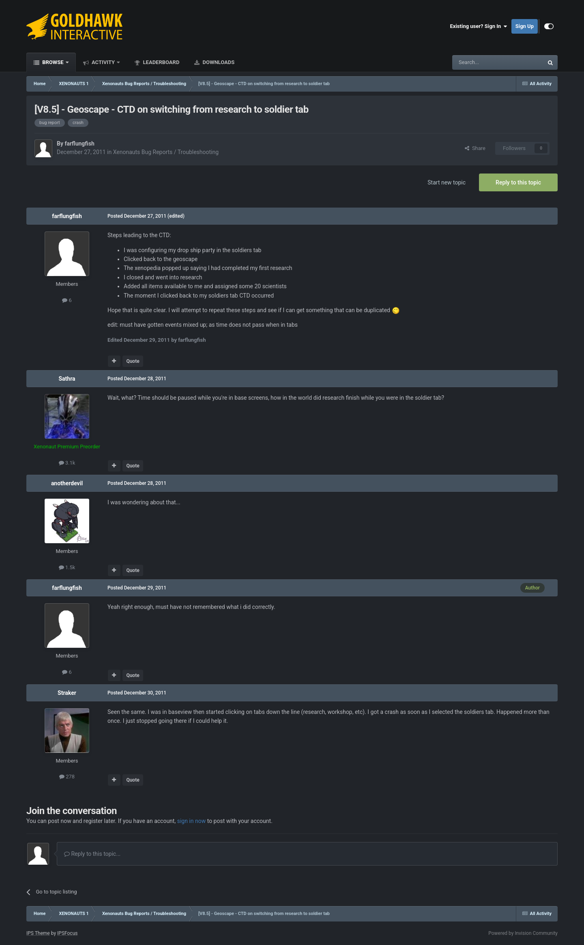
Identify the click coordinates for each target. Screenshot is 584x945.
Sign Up (524, 26)
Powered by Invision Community (523, 933)
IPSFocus (67, 933)
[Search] (478, 62)
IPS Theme (38, 933)
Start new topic (446, 182)
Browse (53, 62)
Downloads (217, 62)
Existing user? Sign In (478, 26)
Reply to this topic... (92, 854)
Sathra (66, 378)
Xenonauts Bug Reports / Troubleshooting (166, 152)
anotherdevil (67, 483)
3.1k (67, 463)
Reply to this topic (518, 182)
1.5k (67, 567)
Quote (132, 361)
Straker (67, 693)
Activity (103, 62)
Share (475, 148)
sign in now (191, 821)
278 (67, 777)
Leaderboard (160, 62)
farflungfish (79, 143)
